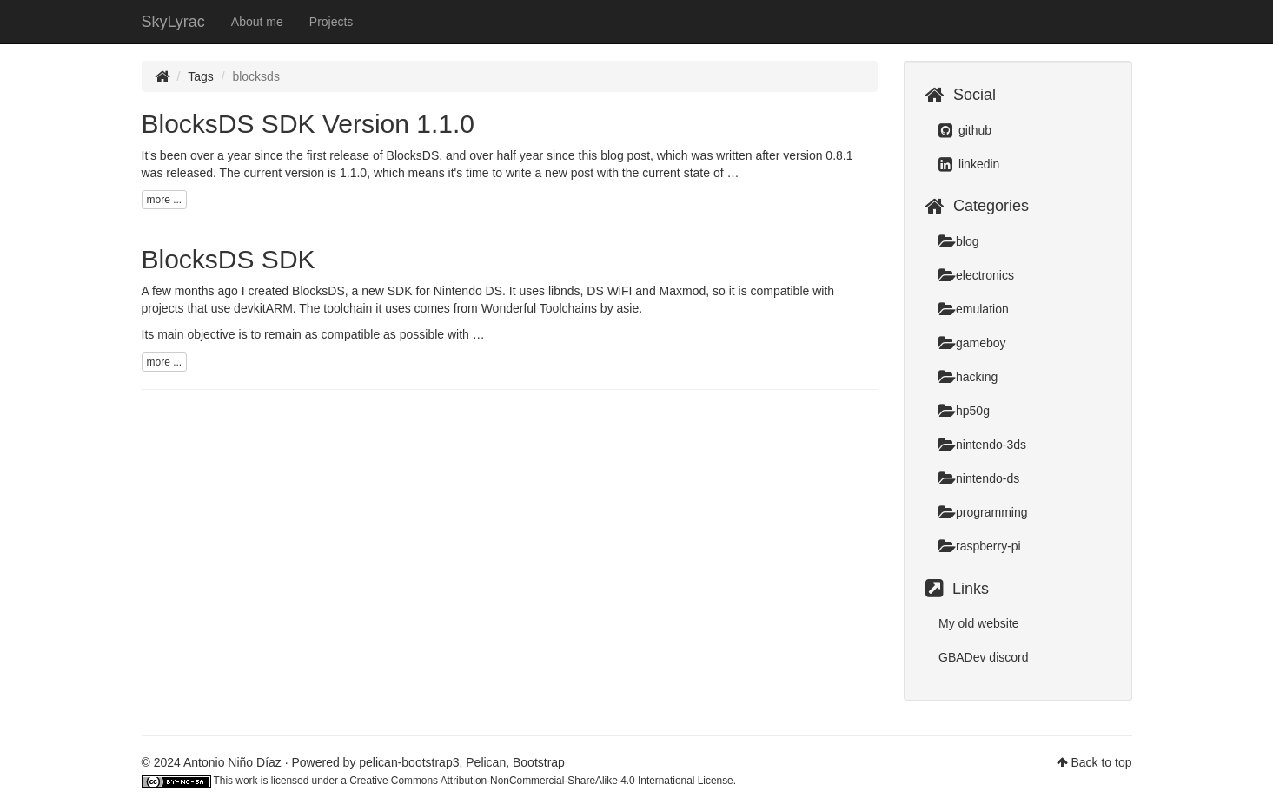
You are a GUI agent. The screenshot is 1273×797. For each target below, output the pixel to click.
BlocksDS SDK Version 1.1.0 (308, 123)
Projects (331, 22)
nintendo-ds (978, 478)
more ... (164, 200)
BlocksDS (413, 155)
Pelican (486, 762)
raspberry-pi (979, 546)
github (964, 130)
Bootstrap (539, 762)
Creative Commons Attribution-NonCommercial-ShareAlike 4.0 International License (541, 780)
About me (257, 22)
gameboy (972, 343)
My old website (978, 623)
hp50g (964, 411)
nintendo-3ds (982, 444)
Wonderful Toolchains (539, 308)
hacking (968, 377)
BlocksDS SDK (228, 259)
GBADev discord (983, 657)
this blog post (615, 155)
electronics (976, 275)
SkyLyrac (173, 21)
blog (958, 241)
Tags (201, 76)
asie (628, 308)
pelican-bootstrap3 (409, 762)
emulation (973, 309)
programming (982, 512)
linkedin (968, 164)
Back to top (1101, 762)
